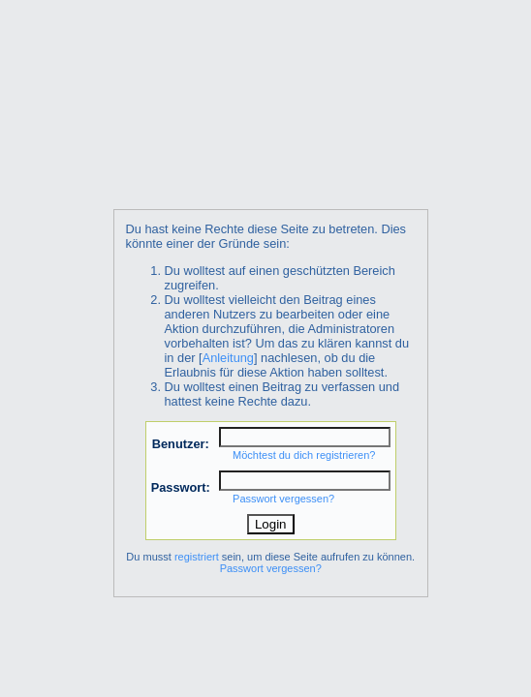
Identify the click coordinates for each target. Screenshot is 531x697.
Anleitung (228, 357)
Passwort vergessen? (283, 498)
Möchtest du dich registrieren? (304, 455)
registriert (196, 556)
